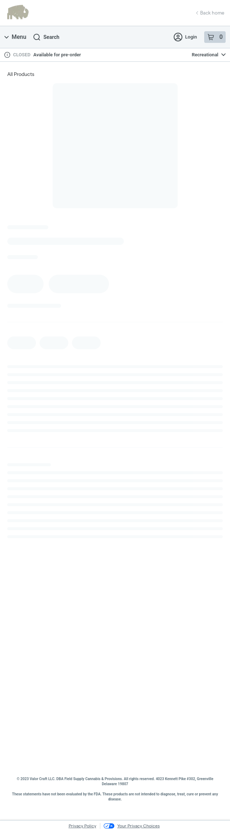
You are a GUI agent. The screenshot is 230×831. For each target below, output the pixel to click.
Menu (15, 36)
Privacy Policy (82, 825)
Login (185, 37)
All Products (20, 74)
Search (46, 37)
